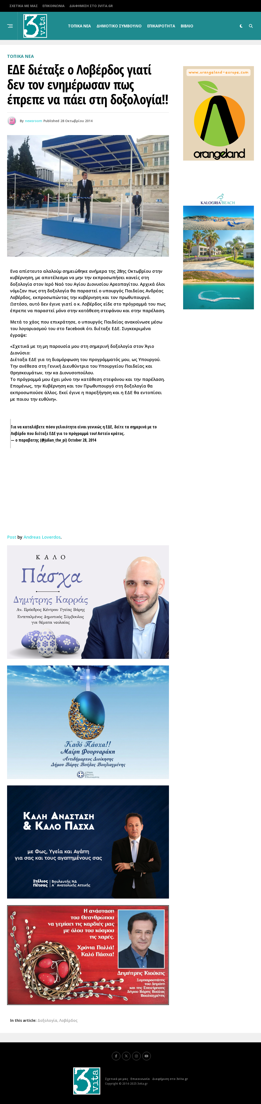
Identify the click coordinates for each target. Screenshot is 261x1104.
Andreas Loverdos (42, 537)
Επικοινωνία (53, 6)
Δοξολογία (47, 1020)
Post (11, 537)
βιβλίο (187, 26)
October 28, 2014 (82, 440)
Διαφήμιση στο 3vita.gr (91, 6)
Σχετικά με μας (23, 6)
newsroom (33, 121)
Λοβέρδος (68, 1020)
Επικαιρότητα (161, 26)
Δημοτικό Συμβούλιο (119, 26)
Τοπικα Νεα (79, 26)
